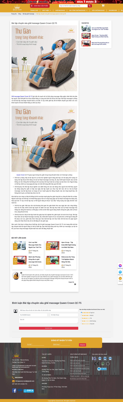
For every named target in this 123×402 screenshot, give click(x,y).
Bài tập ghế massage (28, 14)
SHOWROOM (113, 10)
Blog (19, 14)
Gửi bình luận (48, 328)
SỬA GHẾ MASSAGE (98, 10)
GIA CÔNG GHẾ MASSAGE (77, 10)
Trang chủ (14, 14)
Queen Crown (21, 175)
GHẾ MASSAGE (60, 10)
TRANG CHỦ (34, 10)
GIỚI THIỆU (45, 10)
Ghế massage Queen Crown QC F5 (22, 96)
